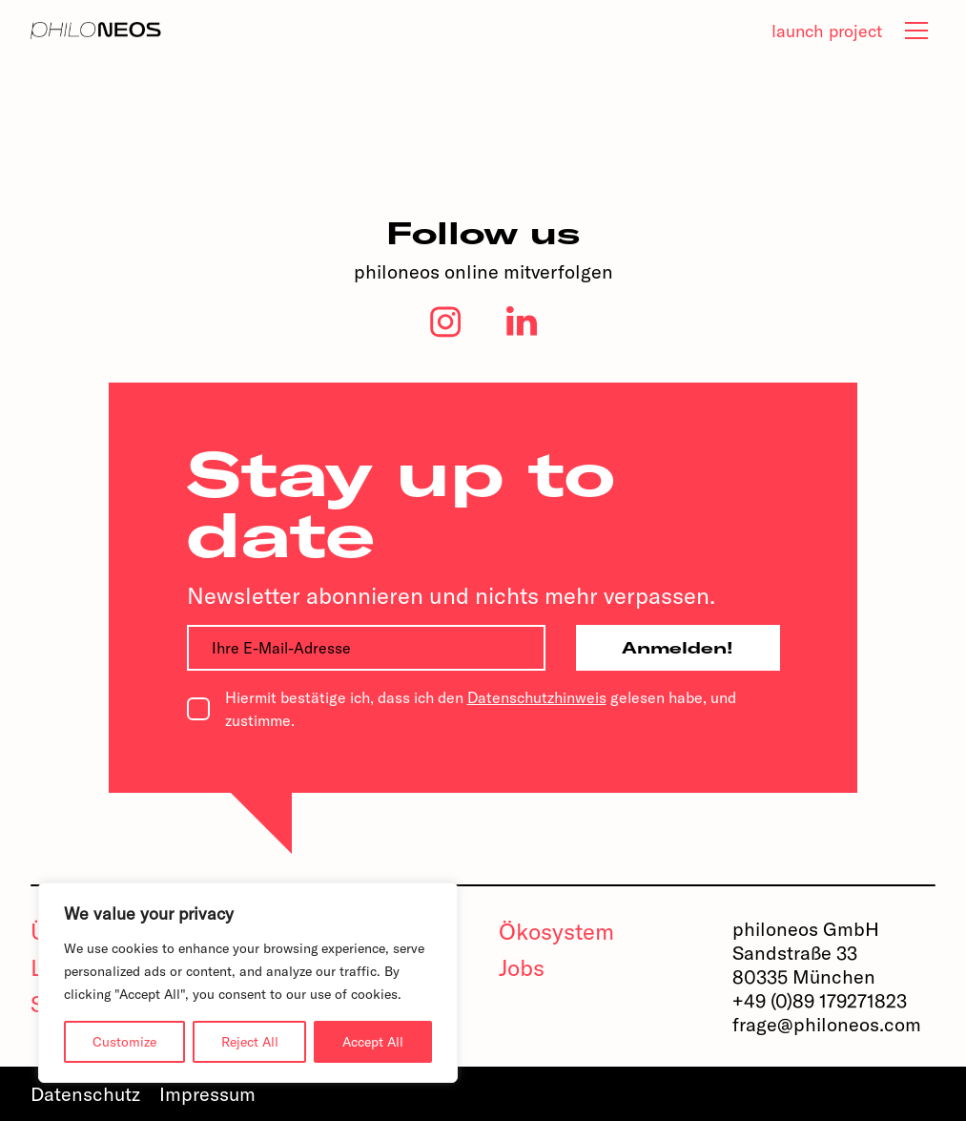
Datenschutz (85, 1094)
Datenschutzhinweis (536, 697)
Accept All (372, 1041)
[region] (248, 982)
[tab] (916, 30)
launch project (826, 31)
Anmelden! (677, 647)
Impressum (207, 1094)
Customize (124, 1041)
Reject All (249, 1041)
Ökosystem (556, 931)
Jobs (522, 967)
